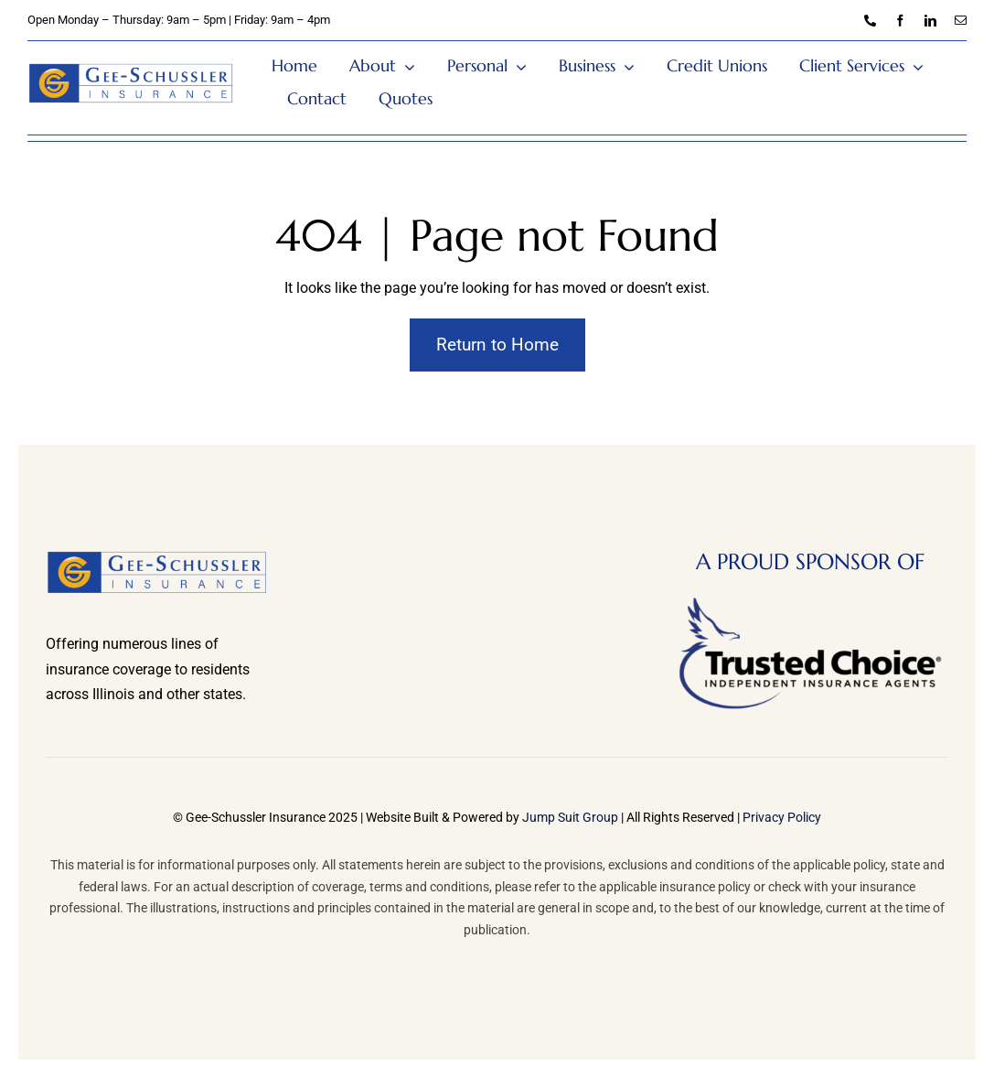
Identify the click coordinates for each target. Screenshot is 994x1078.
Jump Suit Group (570, 817)
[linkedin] (930, 21)
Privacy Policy (782, 817)
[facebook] (900, 21)
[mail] (961, 21)
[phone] (870, 21)
